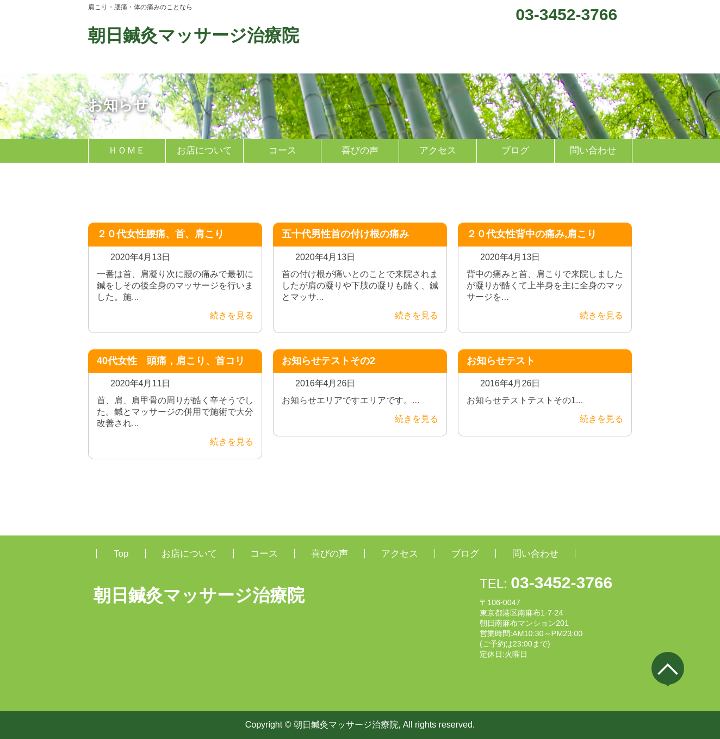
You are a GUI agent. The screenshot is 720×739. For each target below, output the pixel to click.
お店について (204, 150)
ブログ (515, 150)
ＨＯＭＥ (126, 150)
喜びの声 (360, 150)
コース (282, 150)
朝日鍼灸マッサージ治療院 (193, 35)
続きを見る (224, 315)
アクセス (437, 150)
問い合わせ (593, 150)
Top (121, 553)
